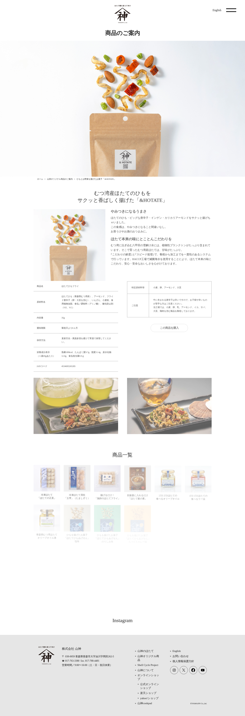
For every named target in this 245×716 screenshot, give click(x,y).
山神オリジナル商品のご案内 (60, 179)
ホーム (40, 179)
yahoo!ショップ (149, 698)
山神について (145, 670)
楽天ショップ (148, 693)
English (217, 10)
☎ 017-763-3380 (70, 660)
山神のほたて (145, 651)
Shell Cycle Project (147, 665)
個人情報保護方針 (183, 661)
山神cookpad (144, 703)
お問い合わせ (180, 656)
